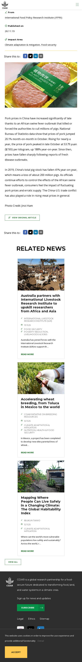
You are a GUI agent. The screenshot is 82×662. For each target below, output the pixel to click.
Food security (48, 44)
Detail (41, 641)
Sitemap (44, 618)
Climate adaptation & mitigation (22, 44)
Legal (20, 618)
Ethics (31, 618)
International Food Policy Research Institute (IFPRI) (33, 17)
